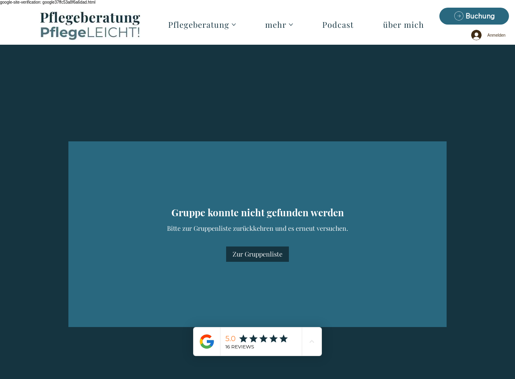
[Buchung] (474, 16)
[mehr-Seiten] (291, 25)
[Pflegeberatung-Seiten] (234, 25)
